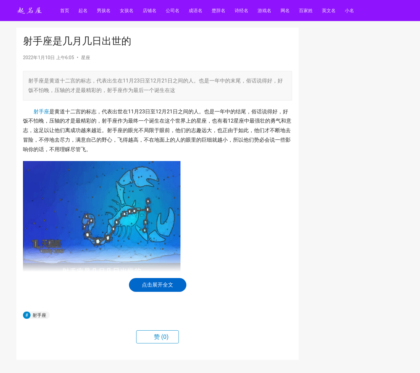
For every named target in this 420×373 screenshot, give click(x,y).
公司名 (173, 10)
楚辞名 (219, 10)
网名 (286, 10)
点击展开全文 (157, 285)
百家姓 (307, 10)
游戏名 (265, 10)
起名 (84, 10)
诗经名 (242, 10)
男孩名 (105, 10)
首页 (65, 10)
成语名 (196, 10)
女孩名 (128, 10)
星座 (85, 57)
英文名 (330, 10)
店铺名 (151, 10)
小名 (350, 10)
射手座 (41, 111)
